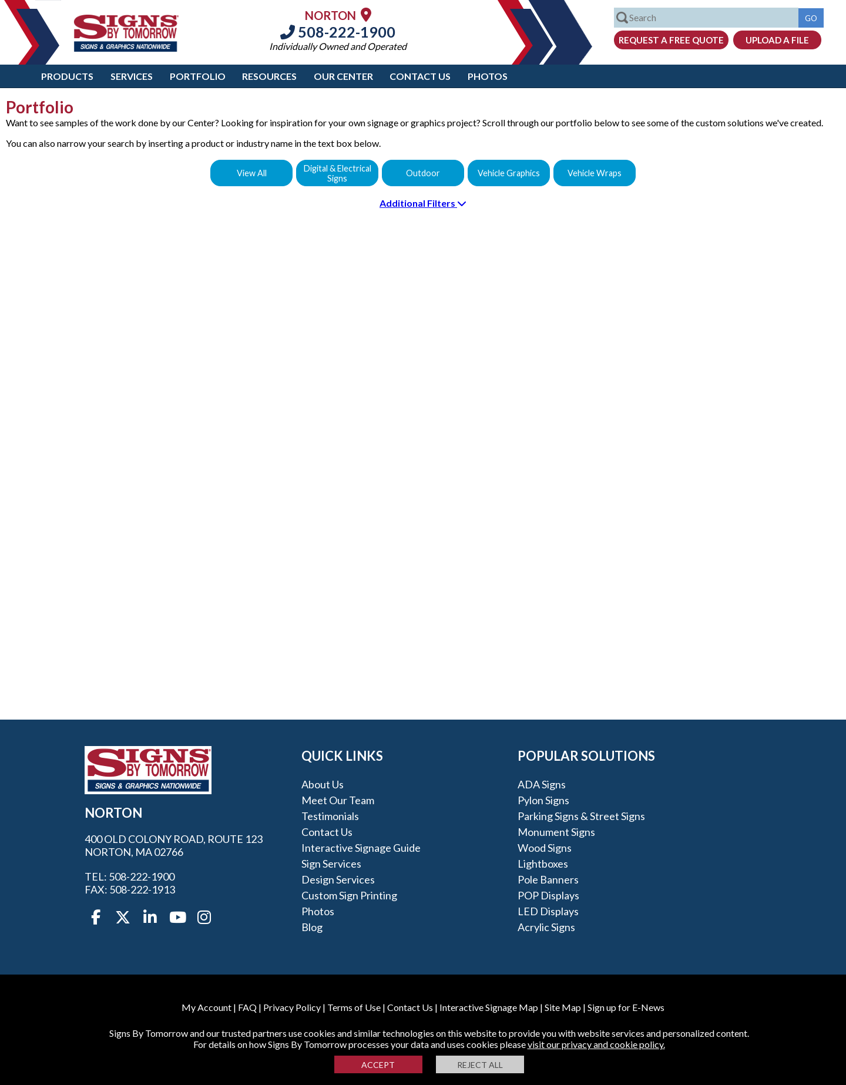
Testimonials (330, 815)
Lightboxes (543, 863)
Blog (312, 927)
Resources (269, 76)
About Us (322, 784)
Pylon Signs (543, 800)
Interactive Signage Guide (361, 847)
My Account (206, 1007)
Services (131, 76)
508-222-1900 (337, 32)
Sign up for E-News (626, 1007)
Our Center (343, 76)
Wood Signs (545, 847)
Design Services (338, 879)
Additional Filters (423, 203)
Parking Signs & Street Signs (581, 815)
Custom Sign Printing (349, 895)
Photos (488, 76)
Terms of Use (354, 1007)
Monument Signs (556, 831)
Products (67, 76)
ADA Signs (542, 784)
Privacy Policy (292, 1007)
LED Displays (548, 911)
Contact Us (420, 76)
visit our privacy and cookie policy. (596, 1044)
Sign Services (331, 863)
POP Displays (548, 895)
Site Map (563, 1007)
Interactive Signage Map (488, 1007)
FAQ (247, 1007)
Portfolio (198, 76)
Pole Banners (548, 879)
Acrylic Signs (546, 927)
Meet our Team (337, 800)
